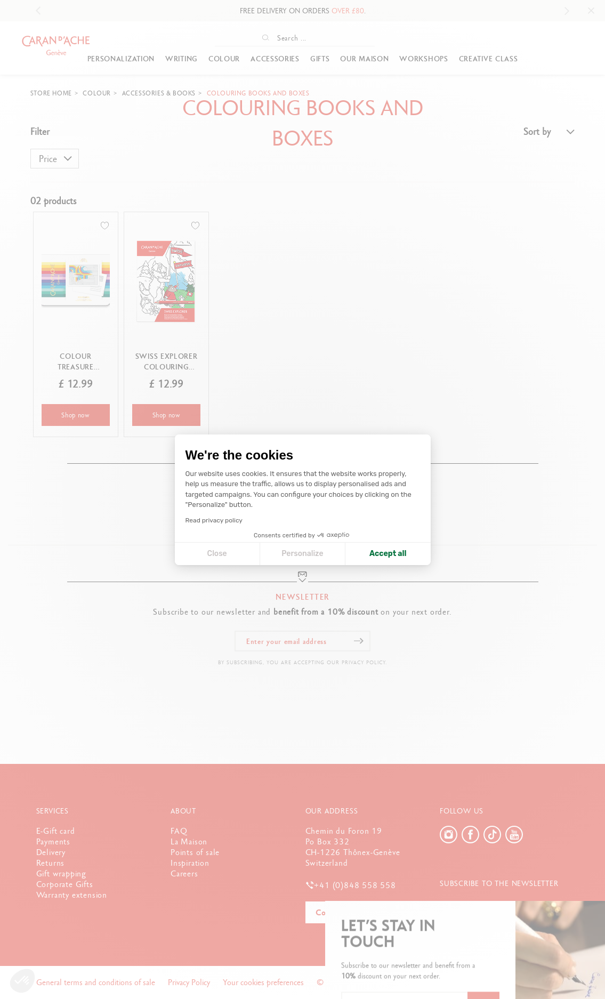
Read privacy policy (214, 520)
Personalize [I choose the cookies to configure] (302, 553)
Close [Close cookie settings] (217, 553)
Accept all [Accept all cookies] (387, 553)
